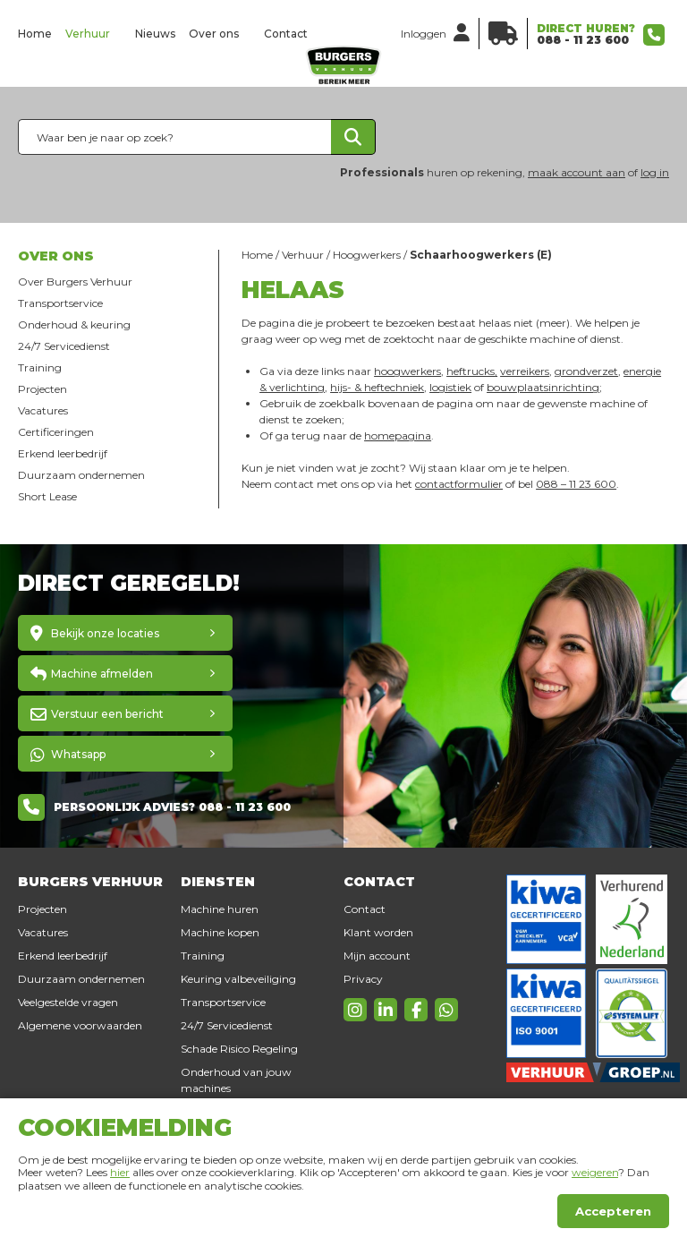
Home (35, 33)
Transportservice (60, 303)
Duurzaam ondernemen (81, 475)
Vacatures (43, 410)
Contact (286, 33)
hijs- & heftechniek (377, 387)
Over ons (214, 33)
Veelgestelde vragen (68, 1002)
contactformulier (459, 484)
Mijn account (377, 955)
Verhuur (87, 33)
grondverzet (586, 371)
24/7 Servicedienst (64, 346)
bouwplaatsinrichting (543, 387)
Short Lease (47, 496)
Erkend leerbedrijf (62, 453)
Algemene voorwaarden (80, 1025)
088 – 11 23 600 (576, 484)
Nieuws (155, 33)
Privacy (363, 979)
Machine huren (220, 909)
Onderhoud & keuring (74, 324)
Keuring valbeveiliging (238, 979)
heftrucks (470, 371)
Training (40, 367)
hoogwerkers (407, 371)
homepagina (397, 435)
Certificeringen (56, 432)
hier (120, 1172)
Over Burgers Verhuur (75, 281)
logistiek (450, 387)
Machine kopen (220, 932)
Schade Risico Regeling (239, 1048)
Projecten (42, 389)
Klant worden (378, 932)
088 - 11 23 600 (583, 40)
